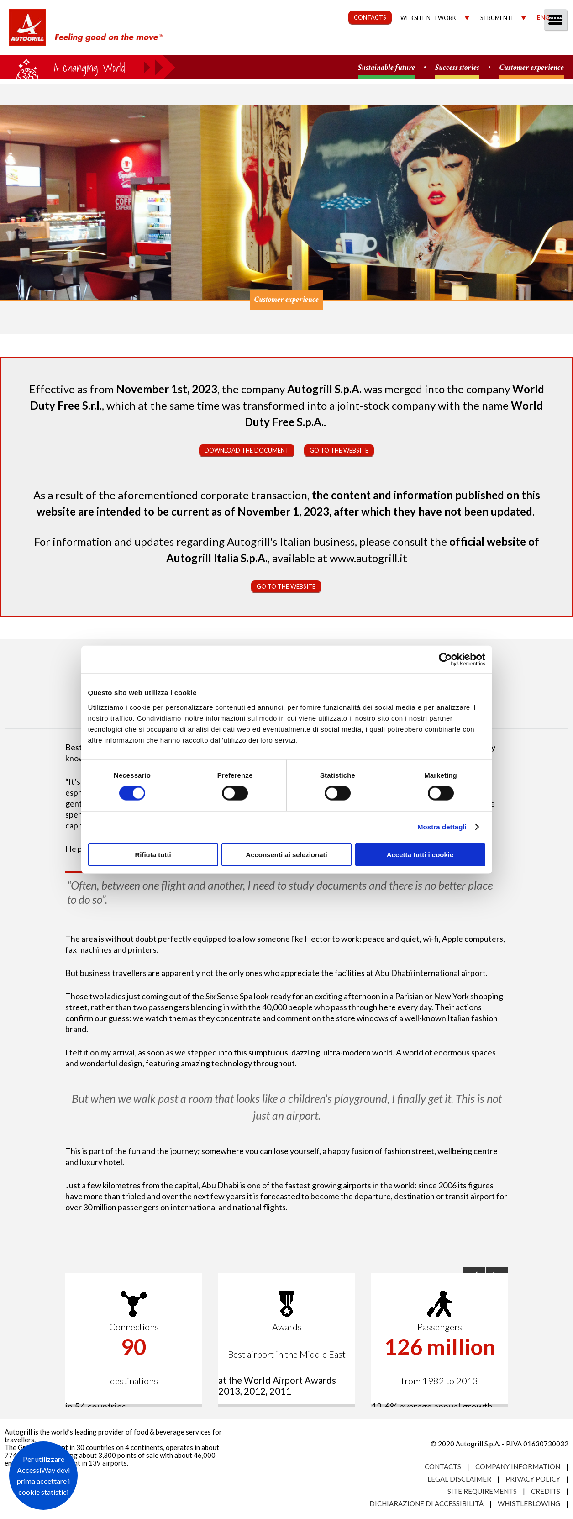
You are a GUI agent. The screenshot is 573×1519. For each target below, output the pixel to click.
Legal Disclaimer (459, 1479)
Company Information (517, 1466)
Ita (557, 17)
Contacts (443, 1466)
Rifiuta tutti (153, 854)
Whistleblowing (529, 1503)
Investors (463, 44)
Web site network (428, 18)
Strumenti (496, 18)
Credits (545, 1491)
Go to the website (339, 450)
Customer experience (531, 68)
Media (510, 44)
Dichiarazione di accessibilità (426, 1503)
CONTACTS (370, 17)
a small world (87, 67)
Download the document (247, 450)
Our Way (270, 44)
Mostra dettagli (442, 827)
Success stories (457, 68)
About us (219, 44)
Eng (543, 17)
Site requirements (482, 1491)
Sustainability (332, 44)
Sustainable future (386, 68)
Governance (402, 44)
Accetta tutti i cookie (420, 854)
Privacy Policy (532, 1479)
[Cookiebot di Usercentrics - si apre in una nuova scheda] (445, 659)
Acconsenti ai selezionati (286, 854)
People (551, 44)
